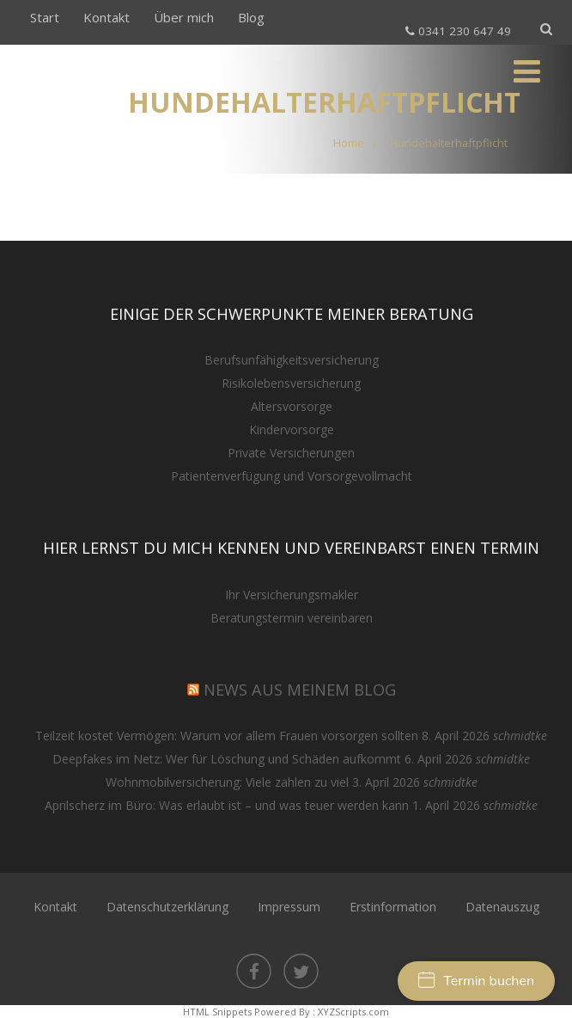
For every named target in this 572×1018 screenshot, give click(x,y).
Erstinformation (393, 906)
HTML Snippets (217, 1011)
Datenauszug (502, 906)
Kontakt (106, 17)
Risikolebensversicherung (291, 383)
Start (44, 17)
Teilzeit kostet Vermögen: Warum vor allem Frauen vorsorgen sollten (226, 735)
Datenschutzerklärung (167, 906)
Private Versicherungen (291, 453)
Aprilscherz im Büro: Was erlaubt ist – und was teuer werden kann (227, 805)
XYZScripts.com (353, 1011)
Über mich (184, 17)
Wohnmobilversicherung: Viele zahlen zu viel (227, 782)
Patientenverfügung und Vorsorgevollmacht (291, 476)
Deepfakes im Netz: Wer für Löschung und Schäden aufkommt (226, 759)
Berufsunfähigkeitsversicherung (291, 360)
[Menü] (527, 71)
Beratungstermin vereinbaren (291, 618)
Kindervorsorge (291, 429)
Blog (251, 17)
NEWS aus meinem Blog (300, 689)
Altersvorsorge (291, 406)
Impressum (289, 906)
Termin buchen (476, 981)
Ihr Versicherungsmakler (291, 594)
